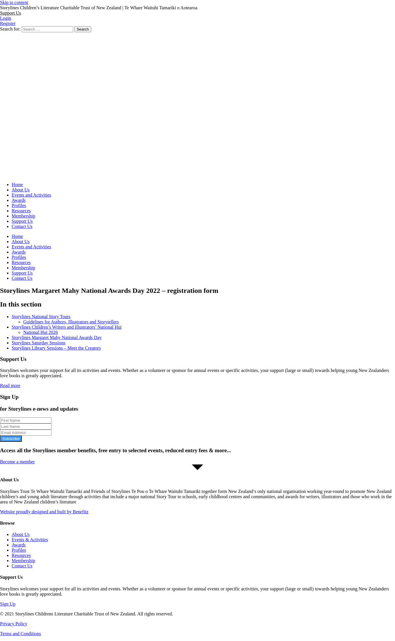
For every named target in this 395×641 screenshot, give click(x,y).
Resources (21, 210)
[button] (10, 12)
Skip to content (14, 2)
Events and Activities (31, 195)
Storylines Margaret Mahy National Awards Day (57, 337)
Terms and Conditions (20, 633)
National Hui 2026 (40, 332)
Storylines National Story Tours (41, 316)
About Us (21, 189)
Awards (19, 200)
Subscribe (10, 439)
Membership (23, 215)
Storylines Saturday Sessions (38, 342)
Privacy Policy (13, 623)
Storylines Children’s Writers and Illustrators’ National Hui (66, 327)
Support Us (22, 221)
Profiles (19, 205)
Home (17, 184)
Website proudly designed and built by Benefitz (44, 511)
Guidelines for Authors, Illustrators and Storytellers (71, 321)
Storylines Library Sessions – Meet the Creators (56, 348)
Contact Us (22, 226)
